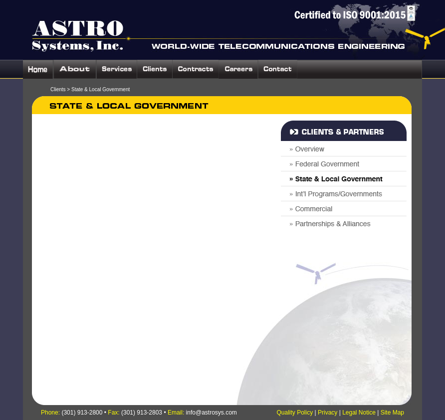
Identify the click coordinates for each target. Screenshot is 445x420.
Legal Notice (359, 412)
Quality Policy (294, 412)
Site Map (392, 412)
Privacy (327, 412)
